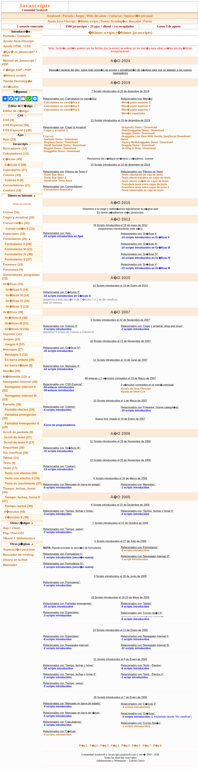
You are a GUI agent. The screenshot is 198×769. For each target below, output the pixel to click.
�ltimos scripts (88, 21)
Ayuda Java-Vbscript (61, 21)
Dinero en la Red (15, 559)
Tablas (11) (11, 457)
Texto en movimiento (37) (23, 483)
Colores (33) (12, 175)
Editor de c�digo (16, 111)
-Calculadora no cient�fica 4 (61, 102)
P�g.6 (136, 745)
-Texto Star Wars (53, 174)
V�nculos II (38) (17, 517)
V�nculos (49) (14, 511)
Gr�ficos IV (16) (17, 329)
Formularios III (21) (18, 249)
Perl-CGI (17, 533)
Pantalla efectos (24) (20, 409)
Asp (6, 528)
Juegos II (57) (14, 344)
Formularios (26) (15, 239)
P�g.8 (157, 745)
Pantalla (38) (12, 404)
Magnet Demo (52, 148)
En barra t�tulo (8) (19, 365)
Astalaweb (53, 16)
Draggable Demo (54, 151)
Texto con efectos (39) (21, 473)
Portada (68, 16)
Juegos (80, 16)
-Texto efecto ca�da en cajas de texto (145, 181)
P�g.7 (147, 745)
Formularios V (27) (18, 259)
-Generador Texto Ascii (57, 180)
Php (6, 533)
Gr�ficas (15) (13, 284)
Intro (5, 55)
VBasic (8, 538)
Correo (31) (11, 212)
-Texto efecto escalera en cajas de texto (145, 177)
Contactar (115, 16)
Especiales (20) (14, 233)
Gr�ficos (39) (13, 312)
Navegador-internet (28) (20, 381)
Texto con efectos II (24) (22, 478)
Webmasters (26, 538)
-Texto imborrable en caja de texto (142, 190)
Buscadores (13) (15, 148)
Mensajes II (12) (16, 354)
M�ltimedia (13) (15, 376)
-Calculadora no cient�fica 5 (61, 106)
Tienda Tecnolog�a (113, 21)
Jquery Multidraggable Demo (140, 142)
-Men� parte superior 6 (135, 106)
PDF (5, 64)
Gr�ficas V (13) (17, 306)
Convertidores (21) (16, 185)
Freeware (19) (13, 264)
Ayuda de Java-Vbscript (136, 388)
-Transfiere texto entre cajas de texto (144, 184)
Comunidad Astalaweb (35, 10)
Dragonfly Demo (132, 127)
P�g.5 (125, 745)
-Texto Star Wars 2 (54, 177)
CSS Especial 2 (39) (17, 130)
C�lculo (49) (12, 159)
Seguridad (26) (13, 447)
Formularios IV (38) (19, 254)
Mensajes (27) (13, 349)
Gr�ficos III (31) (16, 323)
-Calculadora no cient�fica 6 (61, 109)
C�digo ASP (12, 70)
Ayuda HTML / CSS (17, 46)
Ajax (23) (9, 139)
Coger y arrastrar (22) (18, 217)
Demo (124, 139)
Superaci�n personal (138, 16)
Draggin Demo (131, 133)
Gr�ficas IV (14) (17, 301)
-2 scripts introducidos (135, 550)
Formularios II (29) (18, 244)
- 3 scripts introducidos (135, 726)
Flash (16, 528)
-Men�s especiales (133, 113)
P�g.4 (115, 745)
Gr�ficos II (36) (16, 317)
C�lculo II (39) (15, 164)
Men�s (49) (11, 371)
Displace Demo (53, 142)
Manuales (10, 565)
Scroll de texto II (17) (19, 442)
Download (71, 139)
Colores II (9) (14, 180)
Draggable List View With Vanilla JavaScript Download (156, 136)
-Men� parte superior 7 (135, 109)
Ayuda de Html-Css (133, 391)
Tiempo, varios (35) (19, 506)
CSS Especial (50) (16, 125)
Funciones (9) (13, 269)
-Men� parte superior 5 (135, 102)
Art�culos (11, 86)
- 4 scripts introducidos (135, 707)
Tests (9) (9, 463)
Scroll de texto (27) (18, 437)
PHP (28, 70)
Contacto (23, 36)
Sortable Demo (53, 139)
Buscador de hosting (18, 554)
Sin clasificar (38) (15, 452)
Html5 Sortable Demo (57, 145)
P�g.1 (83, 745)
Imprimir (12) (12, 334)
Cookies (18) (12, 190)
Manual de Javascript (18, 60)
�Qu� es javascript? (19, 52)
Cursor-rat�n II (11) (20, 228)
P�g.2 (94, 745)
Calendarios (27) (15, 170)
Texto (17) (10, 468)
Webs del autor (96, 16)
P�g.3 (104, 745)
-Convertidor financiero (57, 189)
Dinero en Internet (22, 204)
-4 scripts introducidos (57, 734)
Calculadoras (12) (16, 153)
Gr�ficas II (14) (17, 289)
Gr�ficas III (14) (17, 295)
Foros (147, 21)
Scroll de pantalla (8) (18, 432)
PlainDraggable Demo (135, 130)
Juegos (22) (11, 339)
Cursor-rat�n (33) (16, 223)
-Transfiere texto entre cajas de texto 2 (145, 187)
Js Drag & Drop (131, 148)
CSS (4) (8, 120)
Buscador (135, 21)
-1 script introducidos (134, 559)
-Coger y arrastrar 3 (55, 130)
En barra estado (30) (19, 359)
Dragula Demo (130, 145)
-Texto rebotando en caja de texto (142, 174)
